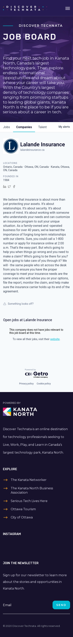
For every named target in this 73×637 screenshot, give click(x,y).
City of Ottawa (22, 517)
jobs (6, 127)
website (55, 339)
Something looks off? (18, 303)
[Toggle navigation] (67, 8)
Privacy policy (26, 383)
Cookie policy (44, 383)
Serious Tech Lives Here (29, 501)
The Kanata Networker (29, 480)
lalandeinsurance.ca (32, 149)
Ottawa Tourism (23, 509)
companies (24, 127)
